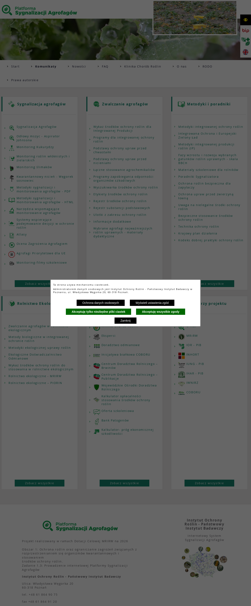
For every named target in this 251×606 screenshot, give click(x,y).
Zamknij (125, 320)
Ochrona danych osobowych (100, 302)
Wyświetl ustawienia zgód (152, 302)
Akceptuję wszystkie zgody (160, 311)
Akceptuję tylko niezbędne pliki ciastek (98, 311)
